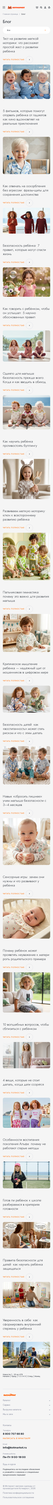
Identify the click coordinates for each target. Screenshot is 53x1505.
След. (30, 1376)
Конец (37, 1376)
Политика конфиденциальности (18, 1493)
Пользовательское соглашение (18, 1497)
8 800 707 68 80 (13, 1433)
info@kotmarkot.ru (15, 1447)
